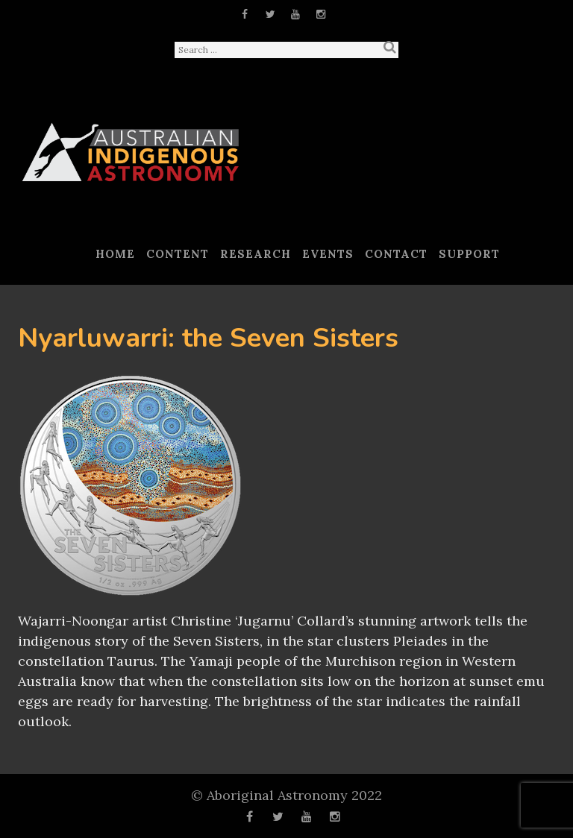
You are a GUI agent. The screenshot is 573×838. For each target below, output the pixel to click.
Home (115, 254)
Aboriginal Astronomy (277, 795)
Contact (396, 254)
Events (328, 254)
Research (255, 254)
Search (389, 47)
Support (469, 254)
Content (177, 254)
